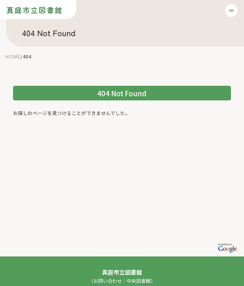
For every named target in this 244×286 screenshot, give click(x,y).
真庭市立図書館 (34, 9)
